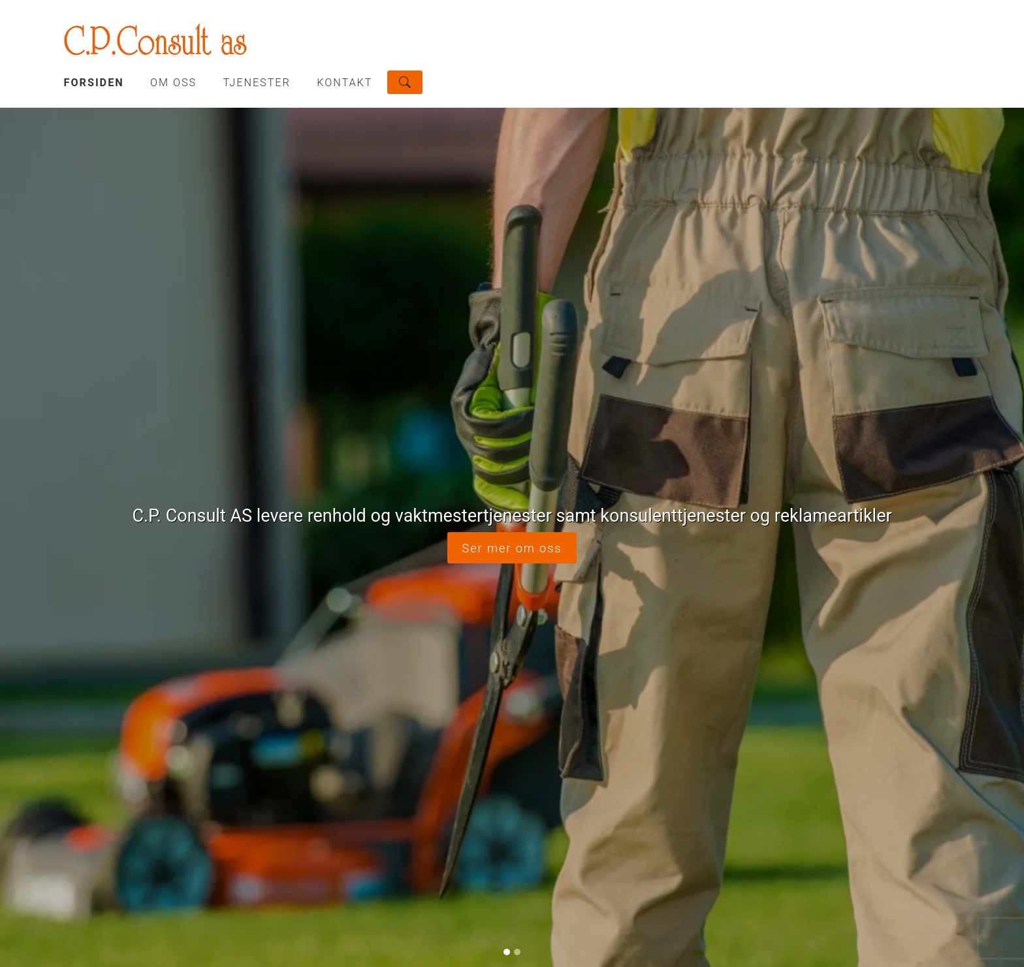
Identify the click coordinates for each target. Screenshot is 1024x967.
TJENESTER (257, 82)
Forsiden (94, 82)
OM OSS (173, 82)
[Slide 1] (507, 952)
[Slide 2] (517, 952)
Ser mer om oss (512, 548)
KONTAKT (344, 82)
